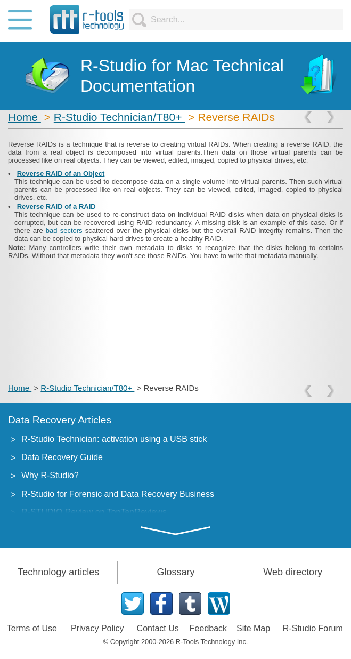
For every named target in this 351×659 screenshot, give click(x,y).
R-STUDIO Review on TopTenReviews (94, 512)
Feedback (208, 628)
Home (24, 117)
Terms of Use (32, 628)
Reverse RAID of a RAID (56, 207)
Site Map (253, 628)
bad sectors (65, 231)
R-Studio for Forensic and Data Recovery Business (117, 494)
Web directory (292, 572)
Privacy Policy (97, 628)
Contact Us (158, 628)
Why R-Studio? (50, 475)
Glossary (175, 572)
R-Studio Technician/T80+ (119, 117)
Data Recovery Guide (62, 457)
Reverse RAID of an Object (61, 174)
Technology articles (58, 572)
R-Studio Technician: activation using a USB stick (114, 439)
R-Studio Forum (313, 628)
